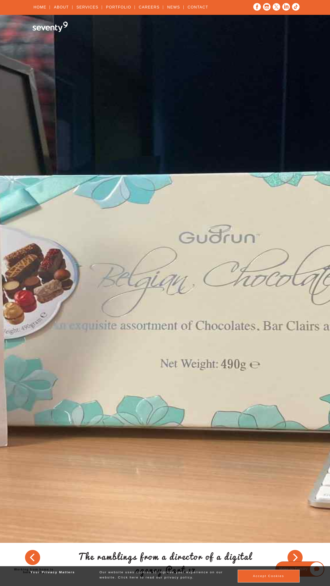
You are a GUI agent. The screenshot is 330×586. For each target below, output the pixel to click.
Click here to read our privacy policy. (156, 577)
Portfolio (118, 7)
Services (87, 7)
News (173, 7)
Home (40, 7)
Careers (149, 7)
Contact (198, 7)
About (61, 7)
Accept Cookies (268, 576)
